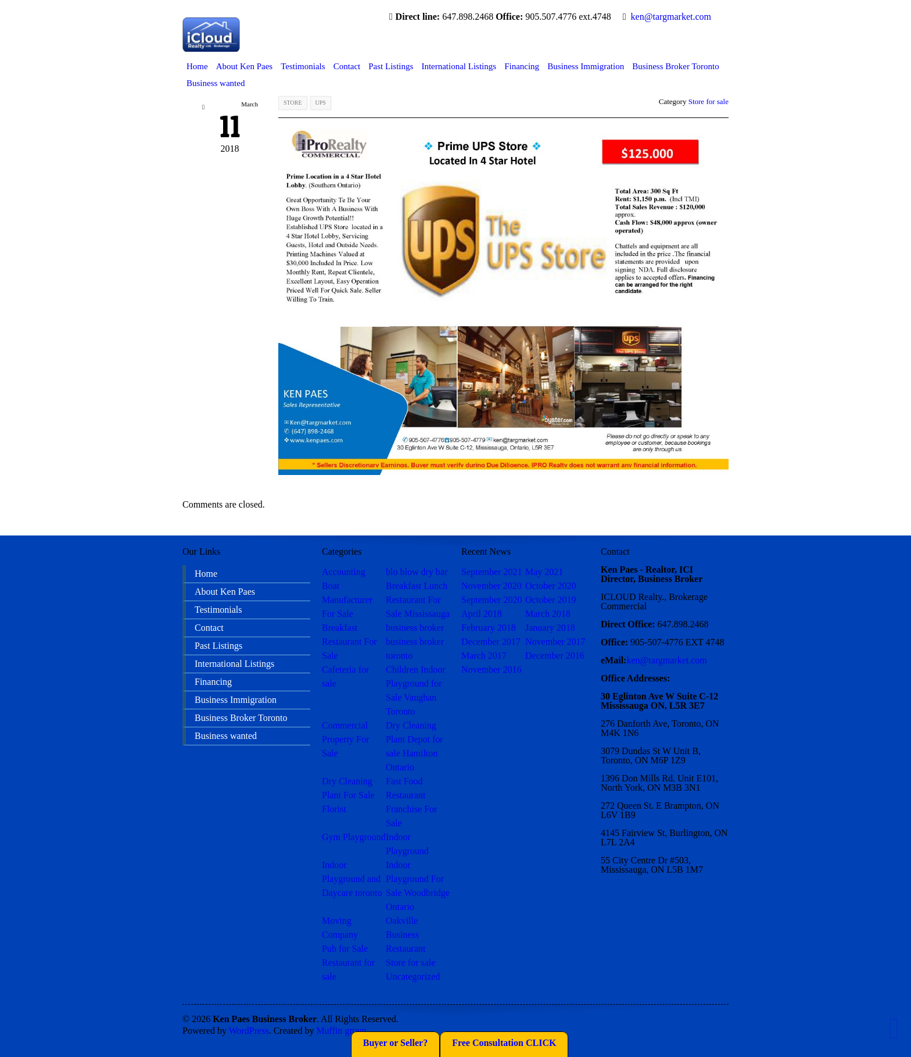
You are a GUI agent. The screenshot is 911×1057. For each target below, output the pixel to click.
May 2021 (544, 572)
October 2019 (550, 600)
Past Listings (390, 66)
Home (197, 66)
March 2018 (548, 614)
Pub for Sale (345, 949)
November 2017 (555, 642)
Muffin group (341, 1030)
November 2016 (491, 669)
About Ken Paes (244, 66)
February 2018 (488, 628)
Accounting (343, 572)
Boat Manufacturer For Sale (347, 600)
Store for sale (708, 101)
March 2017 (484, 655)
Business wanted (215, 83)
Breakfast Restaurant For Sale (349, 641)
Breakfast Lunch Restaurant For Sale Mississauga (418, 600)
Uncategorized (413, 976)
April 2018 (481, 614)
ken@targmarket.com (671, 17)
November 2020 (491, 586)
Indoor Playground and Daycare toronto (352, 879)
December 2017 (491, 642)
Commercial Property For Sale (345, 739)
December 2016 (554, 655)
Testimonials (303, 66)
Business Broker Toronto (675, 66)
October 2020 (550, 586)
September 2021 (491, 572)
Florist (334, 809)
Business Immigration (585, 66)
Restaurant (405, 949)
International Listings (458, 66)
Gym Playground (354, 837)
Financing (521, 66)
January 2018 (550, 628)
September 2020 (491, 600)
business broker (415, 628)
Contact (347, 66)
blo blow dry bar (416, 572)
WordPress (249, 1030)
